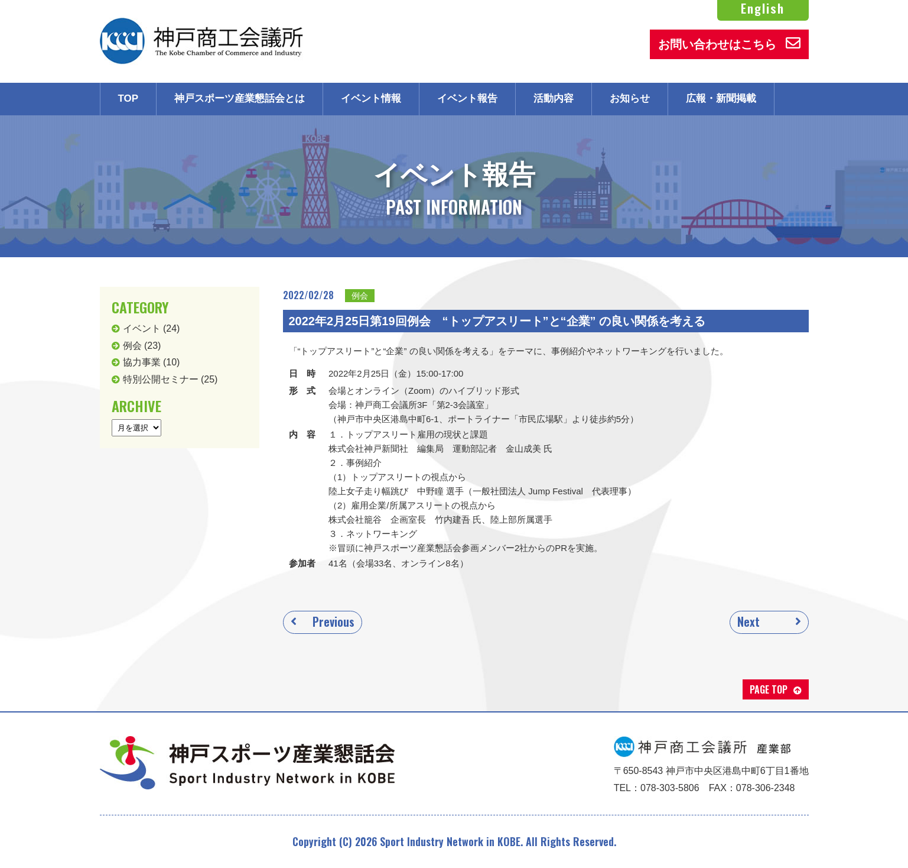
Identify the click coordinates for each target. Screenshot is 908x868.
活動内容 (553, 98)
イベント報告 (467, 98)
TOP (128, 98)
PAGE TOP (768, 689)
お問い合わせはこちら (729, 43)
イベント (142, 328)
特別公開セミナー (160, 379)
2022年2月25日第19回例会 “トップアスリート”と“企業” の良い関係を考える (497, 321)
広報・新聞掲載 (721, 98)
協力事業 (142, 362)
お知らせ (630, 98)
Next (748, 621)
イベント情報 (371, 98)
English (763, 8)
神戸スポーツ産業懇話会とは (239, 98)
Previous (333, 621)
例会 (360, 295)
